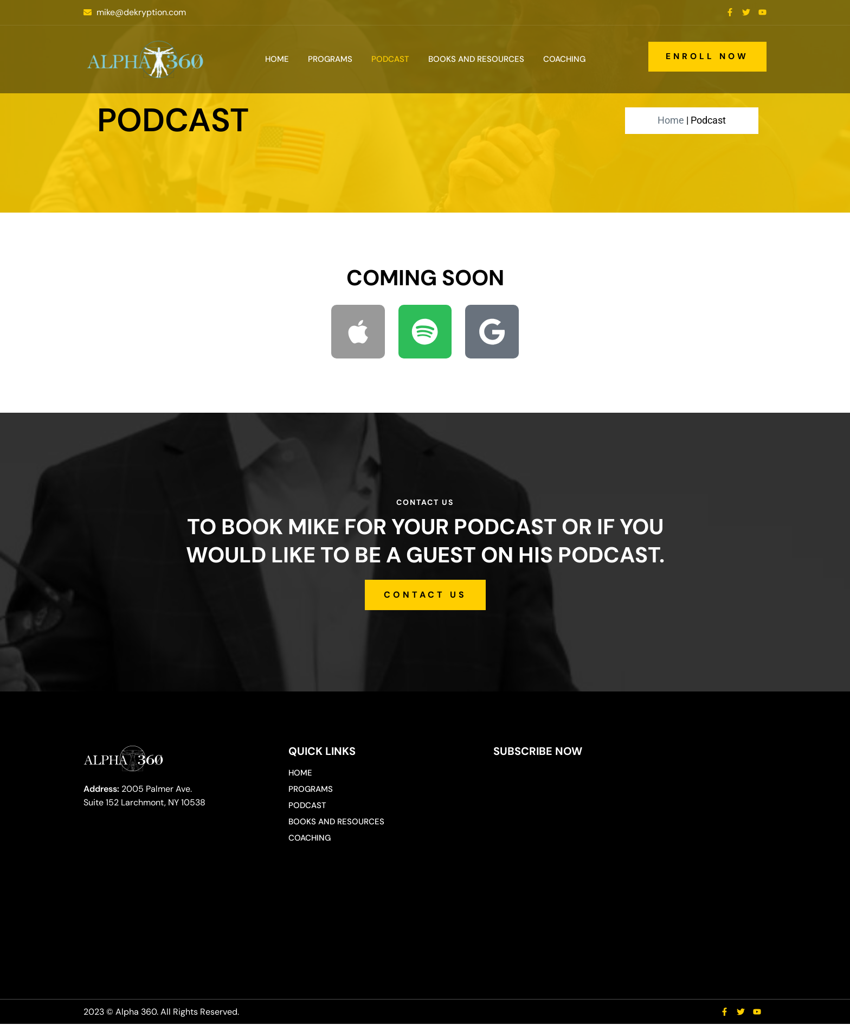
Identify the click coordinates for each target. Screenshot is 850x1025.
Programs (330, 59)
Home (277, 59)
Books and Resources (476, 59)
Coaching (564, 59)
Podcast (390, 59)
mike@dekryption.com (141, 12)
